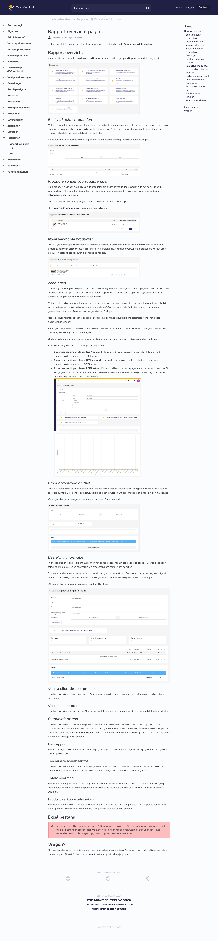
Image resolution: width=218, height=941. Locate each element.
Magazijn (12, 132)
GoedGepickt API (17, 55)
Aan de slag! (14, 25)
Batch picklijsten (17, 89)
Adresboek (13, 113)
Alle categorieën (61, 19)
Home (179, 7)
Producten (13, 101)
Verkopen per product (197, 76)
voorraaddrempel (63, 208)
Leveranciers (15, 119)
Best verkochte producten (194, 36)
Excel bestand (192, 107)
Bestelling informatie (197, 65)
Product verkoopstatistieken (196, 98)
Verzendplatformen (19, 49)
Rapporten (13, 138)
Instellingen (14, 159)
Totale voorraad (194, 93)
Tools (10, 153)
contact (90, 854)
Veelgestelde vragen (19, 77)
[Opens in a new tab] (109, 927)
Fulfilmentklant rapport (109, 909)
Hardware (13, 61)
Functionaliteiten (17, 171)
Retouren (12, 95)
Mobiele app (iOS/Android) (15, 69)
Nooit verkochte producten (194, 50)
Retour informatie (195, 79)
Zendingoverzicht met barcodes (109, 900)
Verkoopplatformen (19, 43)
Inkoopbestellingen (18, 107)
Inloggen (189, 7)
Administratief (16, 37)
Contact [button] (203, 7)
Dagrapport (192, 83)
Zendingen (13, 125)
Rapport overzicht (194, 31)
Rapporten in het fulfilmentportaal (109, 904)
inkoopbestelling (57, 195)
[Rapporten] (81, 19)
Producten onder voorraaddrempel (195, 43)
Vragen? (188, 111)
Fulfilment (13, 165)
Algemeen (13, 31)
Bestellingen (14, 83)
